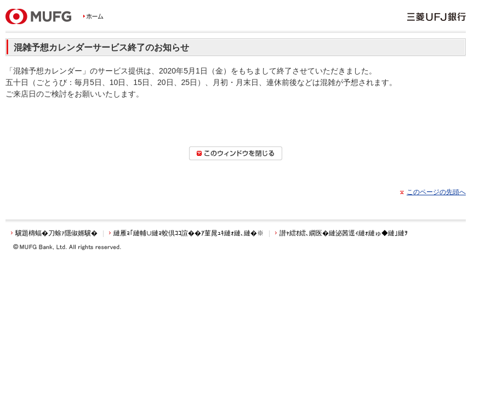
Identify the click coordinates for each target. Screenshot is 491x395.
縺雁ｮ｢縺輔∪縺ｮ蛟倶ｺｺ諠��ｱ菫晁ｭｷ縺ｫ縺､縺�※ (188, 233)
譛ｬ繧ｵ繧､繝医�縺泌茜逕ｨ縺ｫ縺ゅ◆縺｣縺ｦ (343, 233)
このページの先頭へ (436, 192)
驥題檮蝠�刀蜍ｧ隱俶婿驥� (56, 233)
